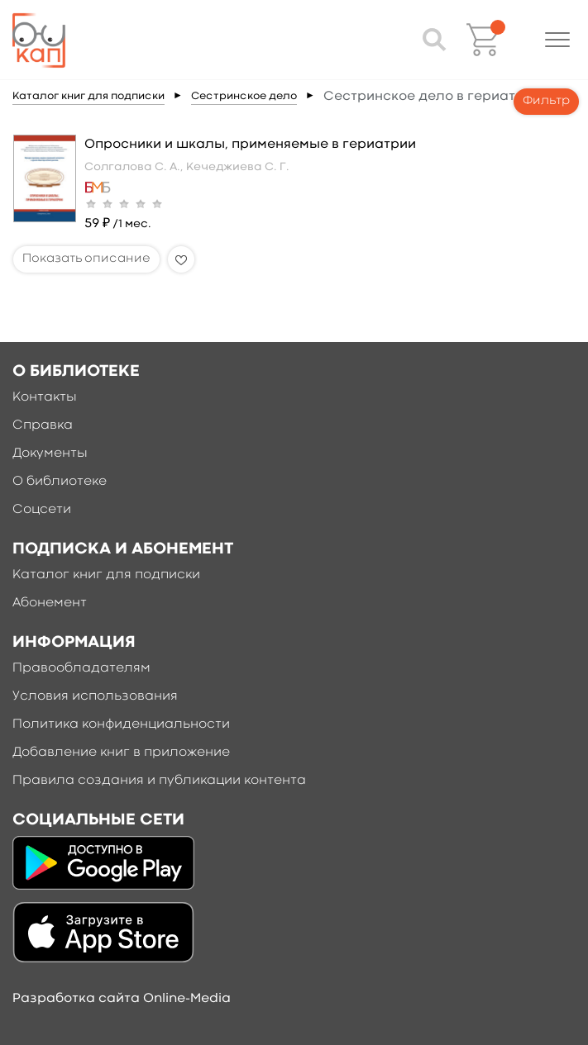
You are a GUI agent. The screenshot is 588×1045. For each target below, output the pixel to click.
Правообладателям (81, 668)
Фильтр (546, 101)
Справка (42, 425)
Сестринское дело (244, 96)
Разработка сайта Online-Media (121, 999)
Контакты (44, 397)
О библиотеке (59, 481)
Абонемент (49, 603)
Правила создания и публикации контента (159, 780)
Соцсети (41, 509)
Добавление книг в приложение (121, 752)
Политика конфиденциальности (121, 724)
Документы (50, 453)
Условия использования (95, 696)
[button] (557, 39)
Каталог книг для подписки (88, 96)
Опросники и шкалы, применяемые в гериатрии (250, 144)
